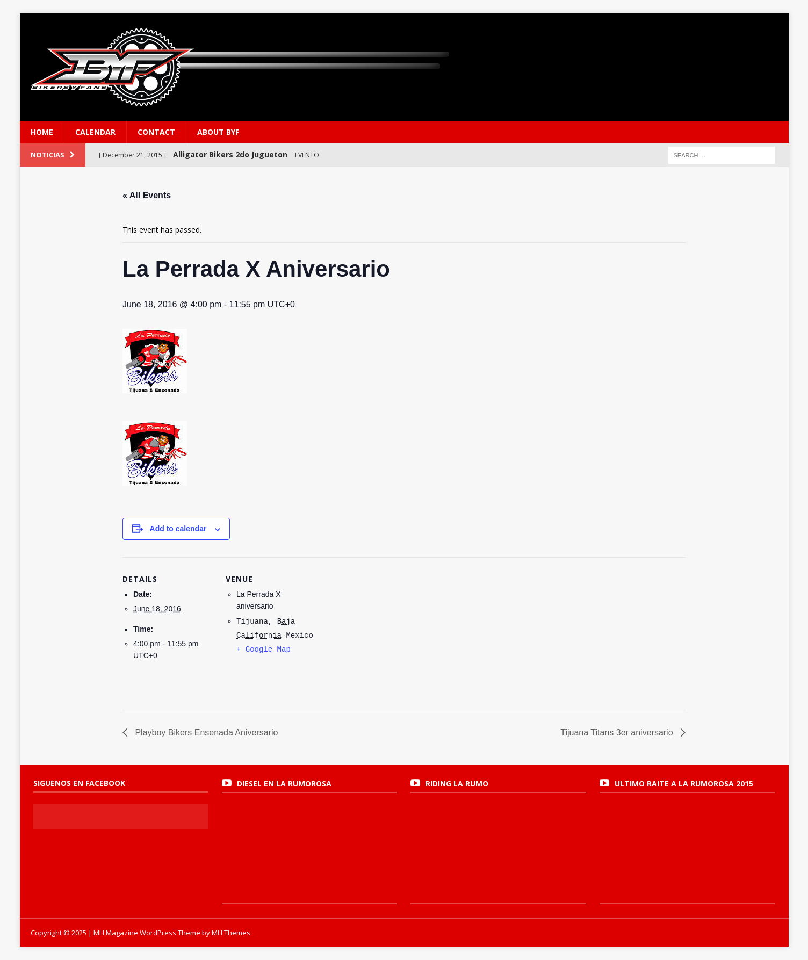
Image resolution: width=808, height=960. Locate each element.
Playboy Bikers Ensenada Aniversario (205, 732)
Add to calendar (178, 528)
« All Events (146, 195)
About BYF (218, 132)
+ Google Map (263, 649)
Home (42, 132)
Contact (156, 132)
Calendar (95, 132)
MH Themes (231, 932)
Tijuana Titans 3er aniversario (617, 732)
